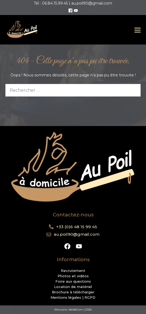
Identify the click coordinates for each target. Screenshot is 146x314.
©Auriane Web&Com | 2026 (73, 309)
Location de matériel (73, 287)
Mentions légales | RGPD (73, 297)
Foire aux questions (73, 281)
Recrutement (73, 270)
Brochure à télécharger (73, 292)
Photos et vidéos (73, 276)
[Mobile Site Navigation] (137, 30)
